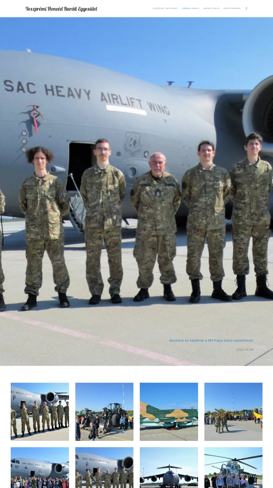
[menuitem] (210, 8)
